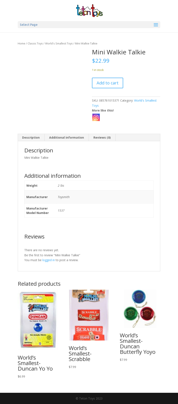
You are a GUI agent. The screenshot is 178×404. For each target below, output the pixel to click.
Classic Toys (35, 43)
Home (21, 43)
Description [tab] (31, 137)
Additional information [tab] (66, 137)
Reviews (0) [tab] (102, 137)
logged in (48, 260)
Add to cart (108, 83)
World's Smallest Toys (59, 43)
